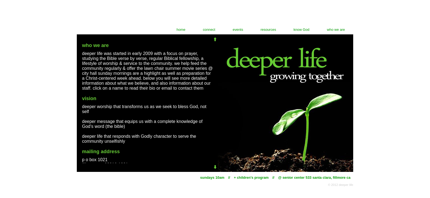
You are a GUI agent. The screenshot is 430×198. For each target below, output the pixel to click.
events (238, 30)
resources (268, 30)
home (180, 30)
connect (209, 30)
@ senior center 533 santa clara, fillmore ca (314, 177)
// (229, 177)
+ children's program (251, 177)
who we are (336, 30)
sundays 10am (212, 177)
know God (301, 30)
